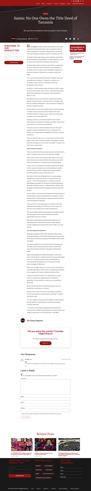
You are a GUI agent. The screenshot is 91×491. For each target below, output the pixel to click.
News (43, 3)
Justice (61, 470)
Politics (45, 13)
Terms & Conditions (63, 488)
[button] (83, 1)
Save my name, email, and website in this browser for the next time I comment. (41, 413)
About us (39, 488)
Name (22, 396)
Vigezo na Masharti (74, 488)
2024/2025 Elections (78, 3)
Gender (37, 473)
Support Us (45, 488)
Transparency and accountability (43, 477)
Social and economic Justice (48, 473)
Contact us (53, 488)
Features (49, 3)
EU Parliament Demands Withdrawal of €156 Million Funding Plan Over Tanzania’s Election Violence (69, 454)
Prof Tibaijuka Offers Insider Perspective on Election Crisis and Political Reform (21, 454)
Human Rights (39, 469)
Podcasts (62, 3)
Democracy (38, 465)
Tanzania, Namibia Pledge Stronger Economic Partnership (44, 454)
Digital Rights (49, 469)
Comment (23, 378)
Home (38, 3)
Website (23, 408)
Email (22, 402)
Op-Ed (56, 3)
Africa (68, 3)
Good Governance (14, 451)
